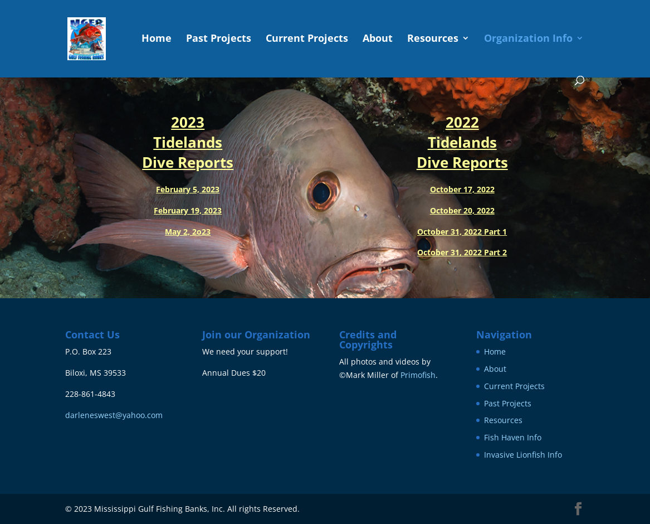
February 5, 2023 (187, 189)
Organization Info (528, 39)
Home (156, 39)
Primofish (418, 375)
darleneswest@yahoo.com (114, 415)
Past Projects (218, 39)
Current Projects (307, 39)
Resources (432, 39)
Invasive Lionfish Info (523, 454)
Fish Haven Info (512, 437)
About (378, 39)
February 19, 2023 (188, 210)
